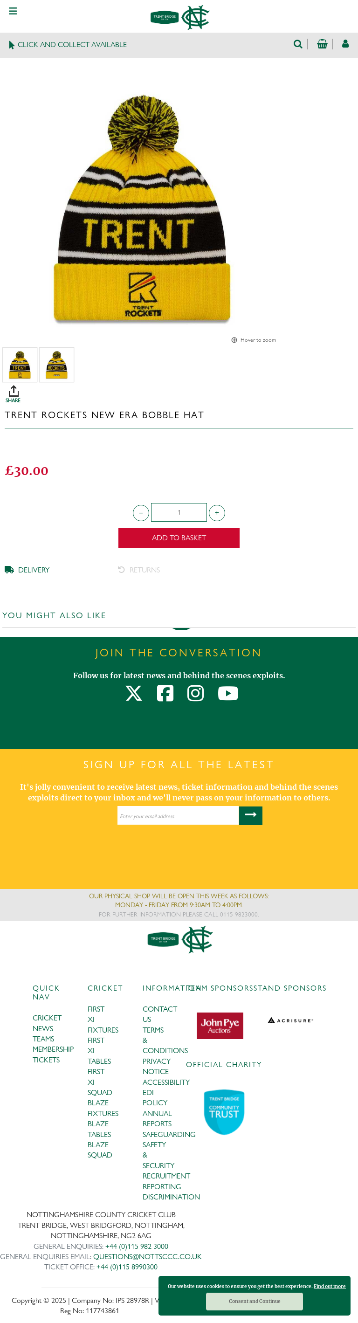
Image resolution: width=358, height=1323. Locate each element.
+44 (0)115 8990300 (127, 1266)
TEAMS (43, 1038)
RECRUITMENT (166, 1175)
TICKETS (46, 1059)
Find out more (330, 1286)
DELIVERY (27, 569)
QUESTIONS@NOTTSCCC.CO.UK (147, 1256)
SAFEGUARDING (169, 1134)
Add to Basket (179, 537)
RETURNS (139, 569)
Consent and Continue (255, 1301)
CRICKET (47, 1017)
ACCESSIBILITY (166, 1082)
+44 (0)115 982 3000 (136, 1246)
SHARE (181, 390)
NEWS (43, 1028)
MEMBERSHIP (53, 1049)
